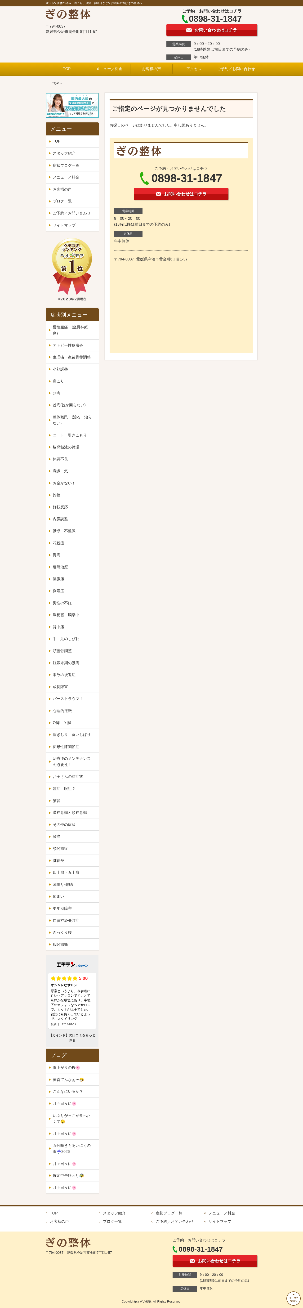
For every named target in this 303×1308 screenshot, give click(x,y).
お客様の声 (151, 69)
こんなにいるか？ (68, 1091)
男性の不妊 (62, 603)
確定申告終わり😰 (68, 1176)
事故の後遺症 (64, 675)
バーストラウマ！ (68, 699)
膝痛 (56, 836)
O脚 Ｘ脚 (62, 723)
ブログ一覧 (62, 201)
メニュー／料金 (109, 69)
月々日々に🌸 (64, 1104)
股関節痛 (60, 944)
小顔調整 (60, 369)
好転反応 (60, 507)
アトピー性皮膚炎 (68, 345)
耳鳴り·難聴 (63, 884)
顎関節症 (60, 849)
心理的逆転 (62, 711)
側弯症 (58, 591)
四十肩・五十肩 (66, 872)
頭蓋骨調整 (62, 651)
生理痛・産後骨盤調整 (72, 357)
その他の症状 (64, 825)
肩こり (58, 381)
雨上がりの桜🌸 (66, 1068)
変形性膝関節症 (66, 747)
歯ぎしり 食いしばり (72, 735)
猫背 (56, 801)
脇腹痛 (58, 579)
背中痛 (58, 627)
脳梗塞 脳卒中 (66, 615)
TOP (67, 69)
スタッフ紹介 (64, 153)
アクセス (193, 69)
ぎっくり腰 (62, 932)
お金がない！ (64, 483)
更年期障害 (62, 908)
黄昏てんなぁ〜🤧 (68, 1080)
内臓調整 (60, 519)
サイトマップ (64, 225)
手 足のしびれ (66, 639)
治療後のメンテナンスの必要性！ (72, 762)
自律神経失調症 (66, 920)
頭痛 (56, 393)
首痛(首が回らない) (69, 405)
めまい (58, 896)
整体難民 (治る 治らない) (72, 420)
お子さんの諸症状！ (70, 777)
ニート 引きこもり (72, 435)
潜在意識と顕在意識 (70, 813)
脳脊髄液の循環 (66, 447)
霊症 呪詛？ (64, 789)
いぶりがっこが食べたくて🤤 (72, 1119)
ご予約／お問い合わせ (236, 69)
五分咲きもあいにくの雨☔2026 (72, 1148)
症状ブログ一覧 (66, 165)
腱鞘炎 (58, 861)
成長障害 (60, 687)
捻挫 (56, 495)
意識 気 (60, 471)
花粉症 (58, 543)
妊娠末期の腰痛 (66, 663)
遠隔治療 (60, 567)
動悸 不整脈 (64, 531)
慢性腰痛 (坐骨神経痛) (70, 330)
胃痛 (56, 555)
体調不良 (60, 459)
